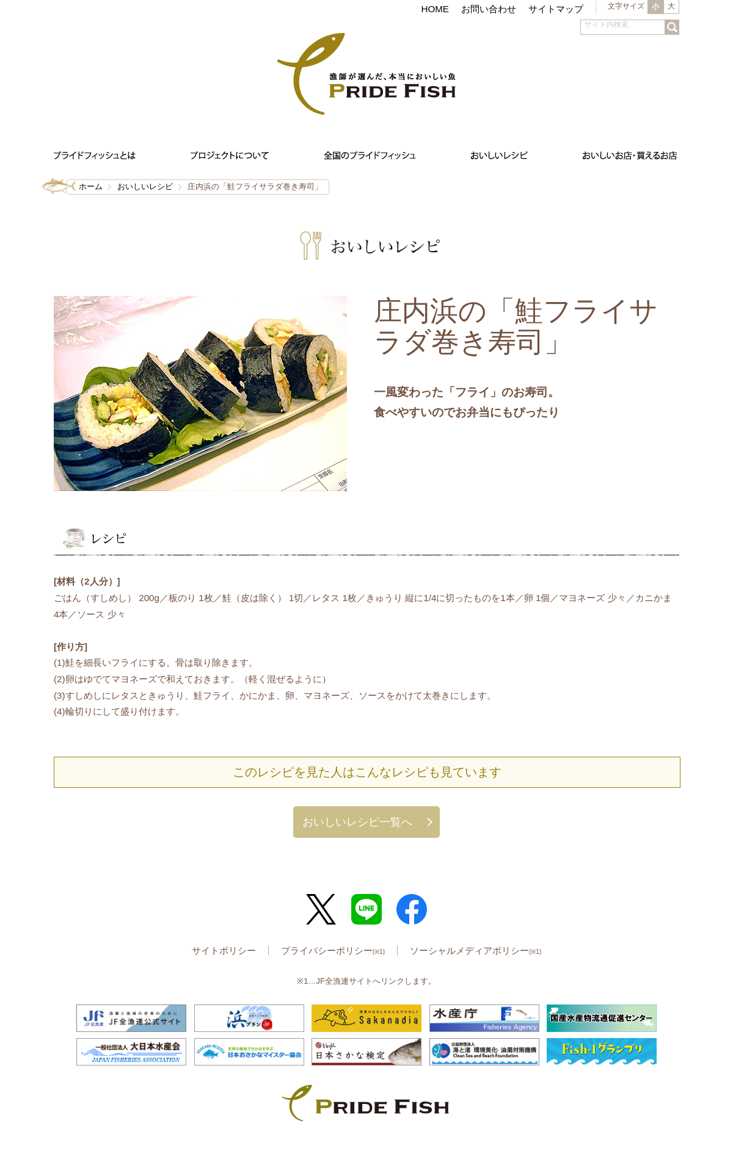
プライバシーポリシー (333, 950)
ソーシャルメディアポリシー (475, 950)
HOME (435, 9)
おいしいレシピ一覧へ (357, 821)
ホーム (91, 186)
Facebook (411, 909)
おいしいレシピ (145, 186)
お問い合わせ (488, 9)
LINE (366, 909)
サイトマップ (555, 9)
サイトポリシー (224, 950)
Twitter (321, 909)
